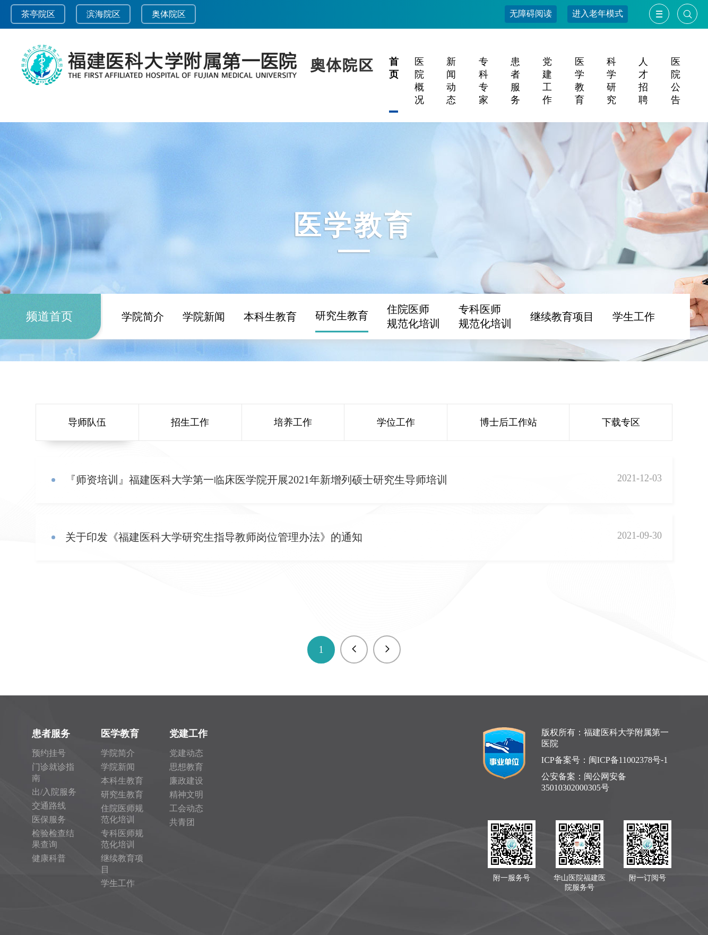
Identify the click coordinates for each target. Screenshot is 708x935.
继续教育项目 (562, 359)
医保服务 (49, 819)
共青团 (182, 822)
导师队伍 (87, 422)
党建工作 (188, 733)
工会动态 (186, 808)
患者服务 (51, 733)
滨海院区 (103, 14)
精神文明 (186, 794)
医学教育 (120, 733)
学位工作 (396, 422)
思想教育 (186, 766)
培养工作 (293, 422)
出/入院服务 (54, 791)
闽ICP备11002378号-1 (628, 759)
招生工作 (190, 422)
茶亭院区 (38, 14)
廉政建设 (186, 780)
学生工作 (633, 359)
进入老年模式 (597, 13)
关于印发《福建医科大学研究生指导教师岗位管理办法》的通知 (213, 537)
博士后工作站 (508, 422)
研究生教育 (341, 358)
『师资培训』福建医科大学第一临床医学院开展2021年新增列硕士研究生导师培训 (256, 480)
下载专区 (621, 422)
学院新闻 (204, 359)
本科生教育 (270, 359)
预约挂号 (49, 753)
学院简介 (143, 359)
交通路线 (49, 805)
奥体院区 (169, 14)
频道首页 (49, 359)
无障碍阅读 (531, 13)
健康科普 (49, 858)
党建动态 (186, 753)
